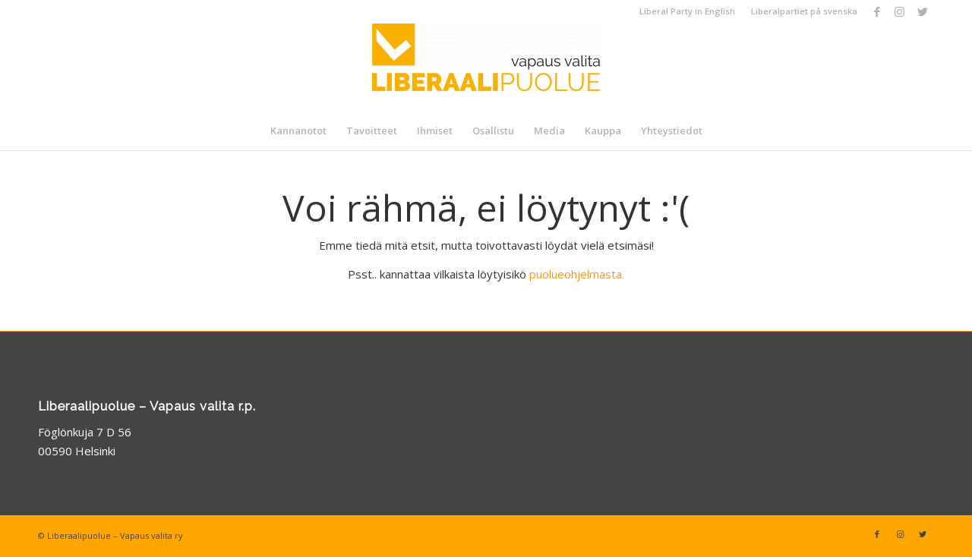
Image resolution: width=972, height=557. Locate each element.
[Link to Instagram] (899, 11)
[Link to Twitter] (922, 11)
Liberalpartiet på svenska (804, 11)
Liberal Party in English (687, 11)
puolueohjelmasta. (576, 274)
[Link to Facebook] (877, 11)
